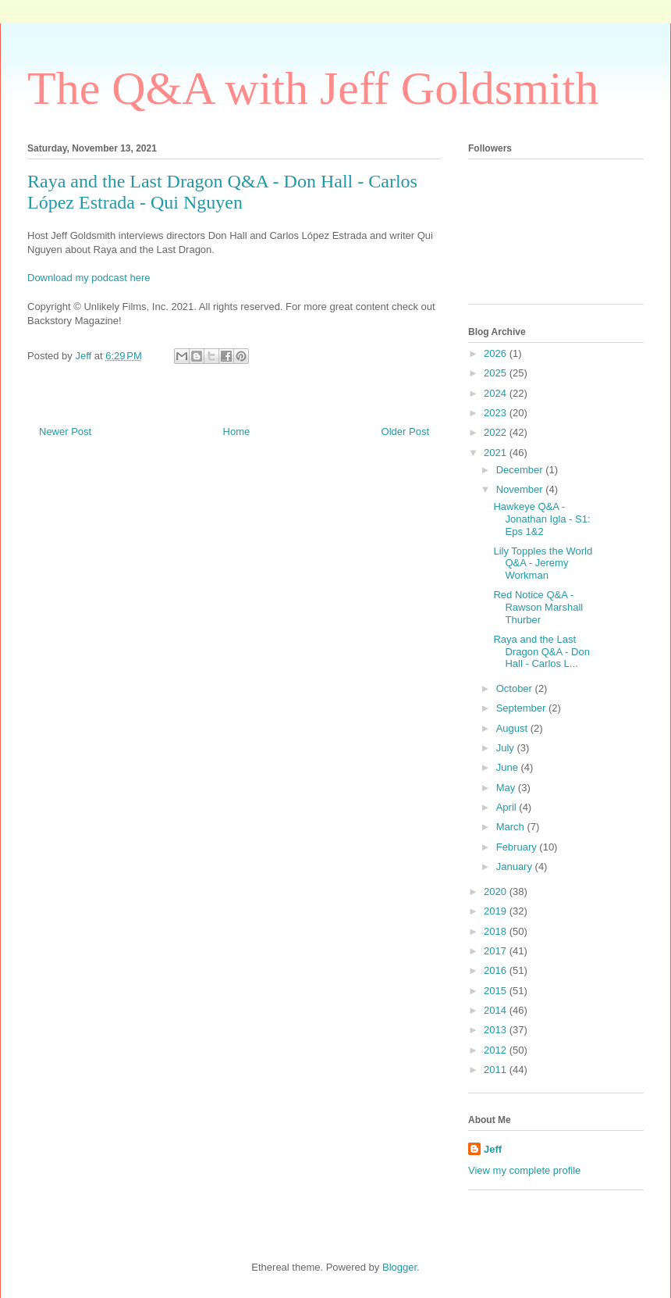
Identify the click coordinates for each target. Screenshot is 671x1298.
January (515, 866)
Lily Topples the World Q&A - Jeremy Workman (542, 563)
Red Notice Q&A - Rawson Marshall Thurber (538, 607)
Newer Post (65, 431)
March (511, 827)
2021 (496, 452)
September (522, 708)
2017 (496, 951)
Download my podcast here (89, 277)
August (513, 728)
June (508, 767)
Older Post (405, 431)
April (508, 807)
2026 (496, 353)
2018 (496, 931)
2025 (496, 373)
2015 (496, 991)
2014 (496, 1010)
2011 (496, 1069)
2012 (496, 1050)
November (521, 489)
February (518, 847)
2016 (496, 970)
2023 (496, 413)
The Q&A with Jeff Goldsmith (312, 88)
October (515, 688)
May (507, 787)
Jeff (493, 1149)
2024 (496, 393)
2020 (496, 891)
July (506, 748)
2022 (496, 432)
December (521, 470)
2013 (496, 1030)
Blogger (399, 1267)
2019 (496, 911)
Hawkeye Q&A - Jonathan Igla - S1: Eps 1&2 (541, 519)
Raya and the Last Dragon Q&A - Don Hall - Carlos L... (541, 651)
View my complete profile (524, 1170)
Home (236, 431)
